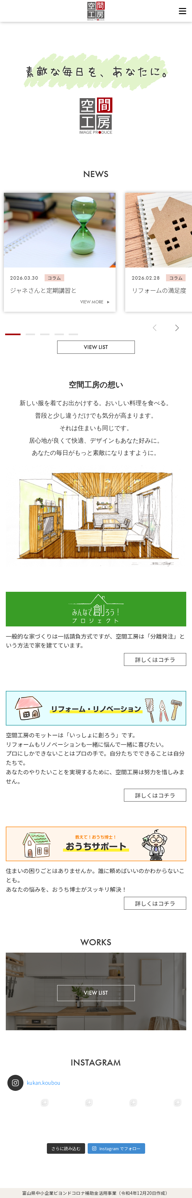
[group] (60, 252)
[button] (13, 334)
